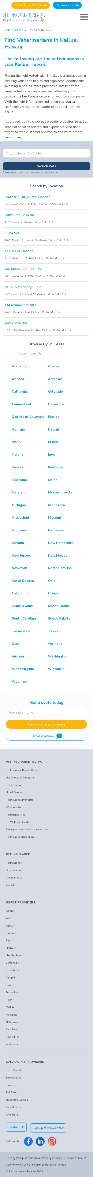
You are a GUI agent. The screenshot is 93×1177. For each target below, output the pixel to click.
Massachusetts (60, 492)
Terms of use (74, 1157)
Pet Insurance (14, 862)
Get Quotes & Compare (20, 777)
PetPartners (12, 970)
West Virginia (23, 669)
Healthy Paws (14, 955)
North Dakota (23, 580)
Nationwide (13, 1022)
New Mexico (57, 555)
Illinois (53, 442)
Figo (8, 940)
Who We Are (13, 807)
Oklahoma (20, 593)
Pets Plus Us (13, 1107)
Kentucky (55, 467)
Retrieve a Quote (67, 5)
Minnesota (56, 505)
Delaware (56, 404)
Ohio (52, 580)
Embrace (11, 933)
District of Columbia (28, 416)
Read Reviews (14, 785)
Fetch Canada (14, 1070)
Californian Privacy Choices (45, 1157)
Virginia (18, 656)
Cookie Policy (14, 1164)
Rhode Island (58, 606)
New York (19, 568)
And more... (13, 1044)
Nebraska (55, 530)
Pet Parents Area (15, 814)
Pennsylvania (22, 606)
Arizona (18, 379)
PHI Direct (11, 1092)
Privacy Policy (15, 1157)
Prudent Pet (12, 1037)
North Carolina (60, 568)
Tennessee (21, 631)
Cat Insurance (14, 877)
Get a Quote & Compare (30, 5)
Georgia (18, 429)
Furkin (9, 1085)
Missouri (54, 517)
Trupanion (12, 992)
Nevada (18, 543)
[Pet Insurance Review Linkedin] (40, 1140)
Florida (53, 416)
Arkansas (55, 379)
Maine (52, 480)
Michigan (19, 505)
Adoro (10, 911)
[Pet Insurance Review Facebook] (28, 1140)
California (20, 391)
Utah (16, 643)
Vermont (55, 643)
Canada (10, 885)
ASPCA (10, 925)
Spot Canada (14, 1077)
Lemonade (12, 962)
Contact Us (16, 1127)
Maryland (19, 492)
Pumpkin (11, 977)
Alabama (19, 366)
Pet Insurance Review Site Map (46, 1164)
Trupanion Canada (17, 1100)
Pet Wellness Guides (18, 822)
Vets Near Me (13, 30)
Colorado (55, 391)
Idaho (16, 442)
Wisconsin (56, 669)
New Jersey (21, 555)
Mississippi (20, 517)
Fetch (9, 1000)
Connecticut (21, 404)
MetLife (10, 1007)
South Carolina (24, 618)
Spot (9, 985)
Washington (58, 656)
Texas (53, 631)
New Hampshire (60, 543)
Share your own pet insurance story (27, 829)
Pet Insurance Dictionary (20, 837)
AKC (8, 918)
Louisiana (19, 480)
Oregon (54, 593)
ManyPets (11, 1014)
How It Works (14, 792)
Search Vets (46, 166)
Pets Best (11, 1029)
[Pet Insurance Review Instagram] (52, 1140)
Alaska (53, 366)
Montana (19, 530)
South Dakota (59, 618)
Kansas (17, 467)
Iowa (52, 454)
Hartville (11, 948)
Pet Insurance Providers (19, 800)
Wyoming (19, 681)
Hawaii (32, 30)
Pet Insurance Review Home (22, 770)
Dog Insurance (14, 870)
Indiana (17, 454)
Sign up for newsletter (49, 1127)
